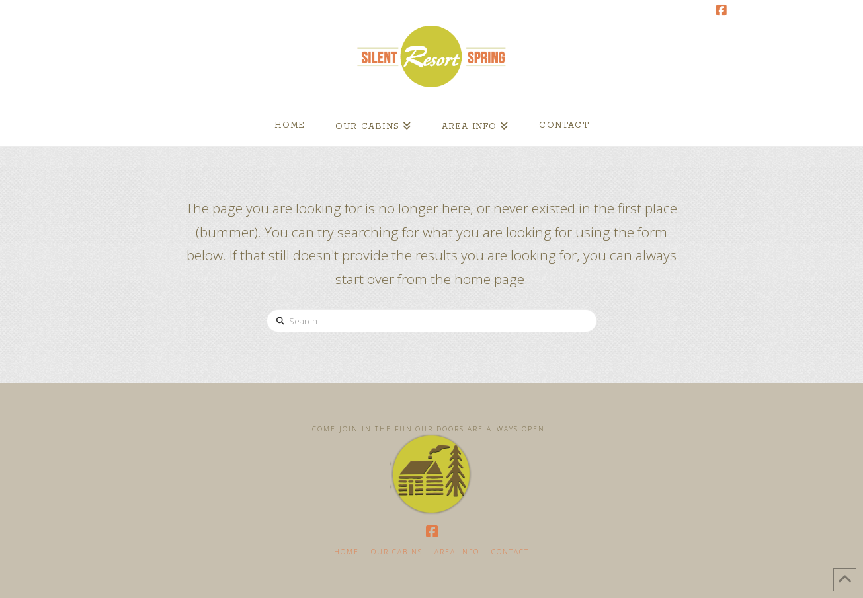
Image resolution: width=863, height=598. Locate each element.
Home (346, 552)
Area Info (456, 552)
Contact (510, 552)
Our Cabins (397, 552)
